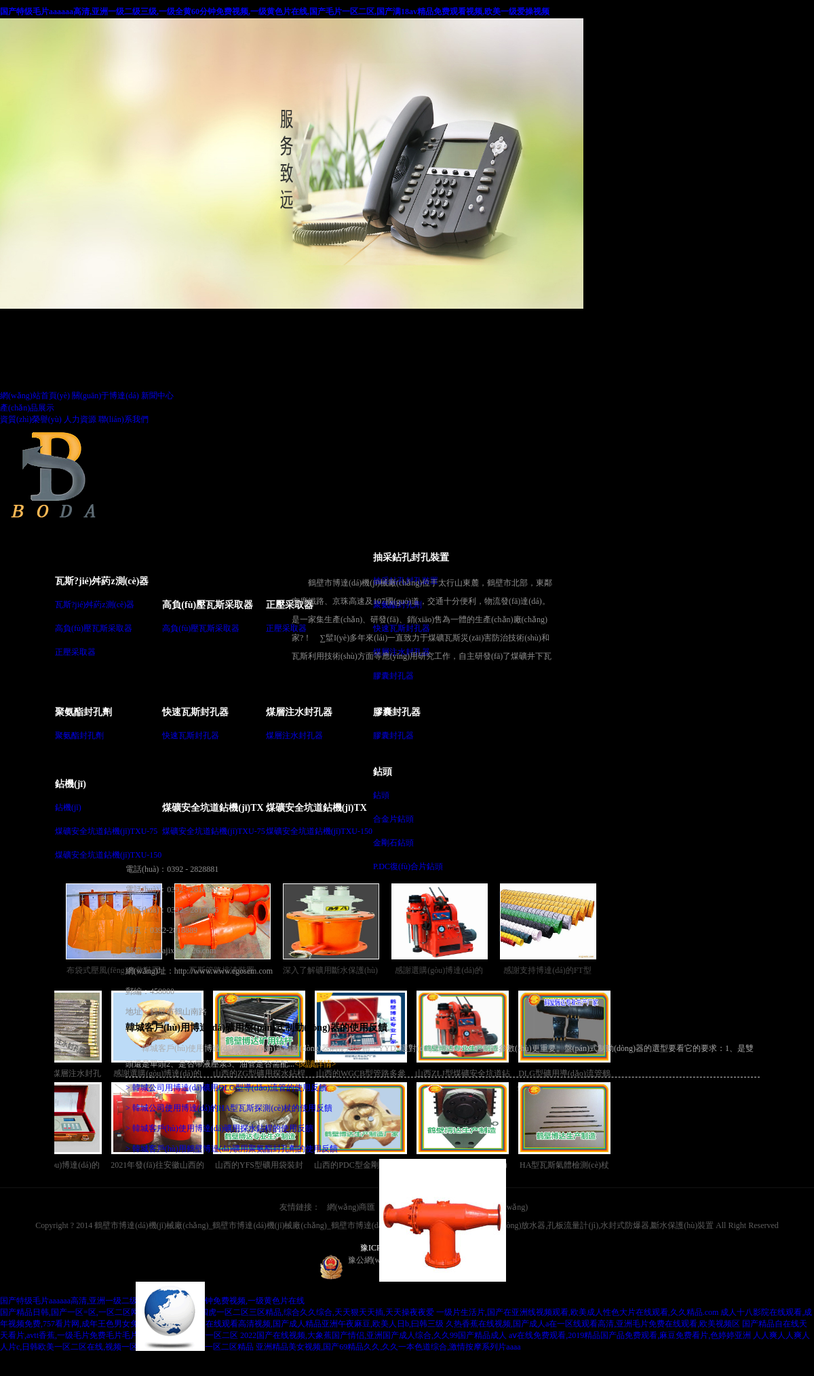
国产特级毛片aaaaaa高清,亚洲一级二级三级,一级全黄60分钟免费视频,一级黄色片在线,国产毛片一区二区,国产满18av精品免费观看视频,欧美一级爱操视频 (274, 11)
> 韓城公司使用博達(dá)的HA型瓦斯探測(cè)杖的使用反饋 (228, 1108)
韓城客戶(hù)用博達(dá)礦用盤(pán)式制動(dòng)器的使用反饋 (256, 1028)
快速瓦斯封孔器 (195, 712)
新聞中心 (157, 395)
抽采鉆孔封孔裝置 (411, 557)
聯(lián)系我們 (123, 419)
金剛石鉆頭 (393, 842)
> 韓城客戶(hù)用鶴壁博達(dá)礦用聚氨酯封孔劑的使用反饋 (231, 1148)
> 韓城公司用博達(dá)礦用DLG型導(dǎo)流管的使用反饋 (226, 1087)
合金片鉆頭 (393, 819)
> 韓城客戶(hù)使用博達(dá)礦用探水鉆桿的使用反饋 (219, 1128)
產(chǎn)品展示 (27, 408)
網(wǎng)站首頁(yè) (35, 395)
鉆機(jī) (70, 784)
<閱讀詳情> (315, 1064)
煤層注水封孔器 (299, 712)
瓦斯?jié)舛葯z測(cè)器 (102, 581)
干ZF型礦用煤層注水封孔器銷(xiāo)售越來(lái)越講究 (60, 1036)
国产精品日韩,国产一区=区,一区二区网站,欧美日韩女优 (99, 1312)
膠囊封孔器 (393, 676)
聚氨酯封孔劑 (83, 712)
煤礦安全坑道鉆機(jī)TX (212, 808)
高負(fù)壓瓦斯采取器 (93, 628)
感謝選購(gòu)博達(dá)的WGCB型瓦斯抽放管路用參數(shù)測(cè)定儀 (60, 1128)
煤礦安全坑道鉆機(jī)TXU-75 (106, 831)
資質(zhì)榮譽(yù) (31, 419)
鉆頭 (382, 772)
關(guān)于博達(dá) (105, 395)
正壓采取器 (75, 652)
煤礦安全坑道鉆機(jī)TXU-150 (108, 855)
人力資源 (80, 419)
